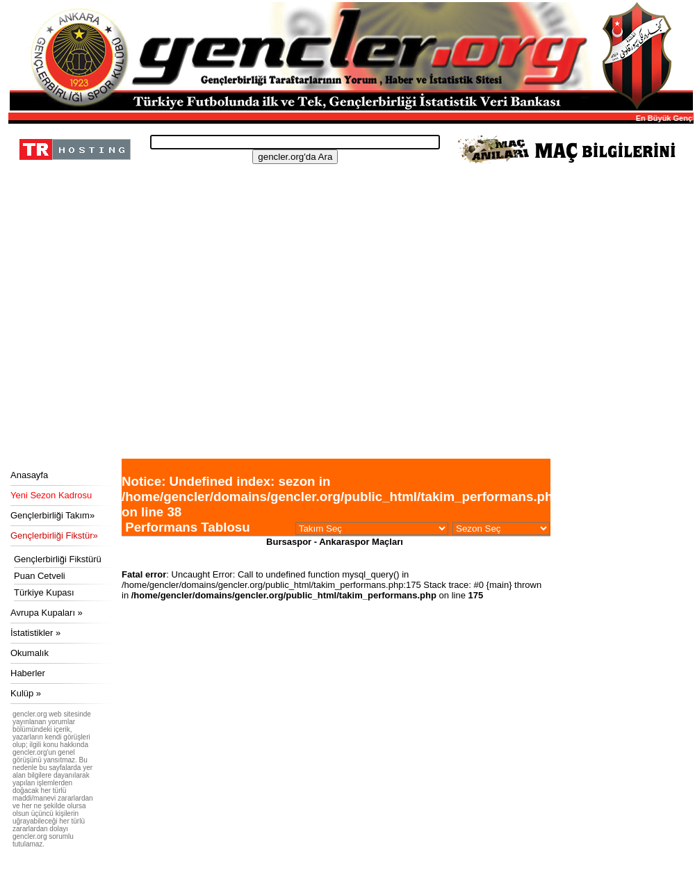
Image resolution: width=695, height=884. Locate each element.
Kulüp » (25, 693)
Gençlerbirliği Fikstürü (57, 559)
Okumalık (29, 653)
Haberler (27, 673)
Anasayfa (29, 475)
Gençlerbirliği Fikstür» (54, 535)
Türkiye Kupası (44, 592)
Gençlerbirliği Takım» (52, 515)
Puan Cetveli (39, 576)
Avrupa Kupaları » (46, 612)
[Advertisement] (349, 354)
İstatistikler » (35, 633)
